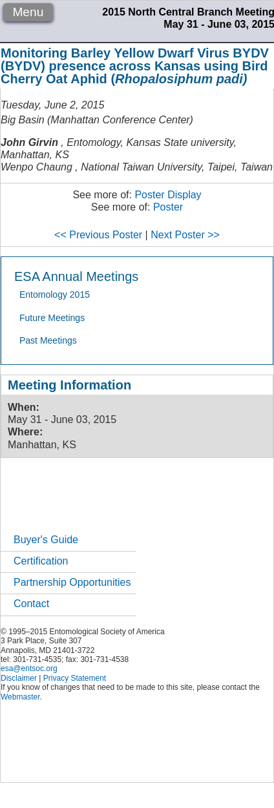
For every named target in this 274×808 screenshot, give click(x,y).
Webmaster (20, 696)
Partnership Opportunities (72, 582)
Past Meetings (48, 340)
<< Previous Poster (98, 234)
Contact (31, 603)
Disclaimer (19, 678)
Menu (27, 12)
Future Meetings (52, 318)
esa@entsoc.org (29, 668)
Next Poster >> (185, 234)
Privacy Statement (74, 678)
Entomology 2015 (54, 294)
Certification (41, 560)
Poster (168, 207)
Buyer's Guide (46, 539)
